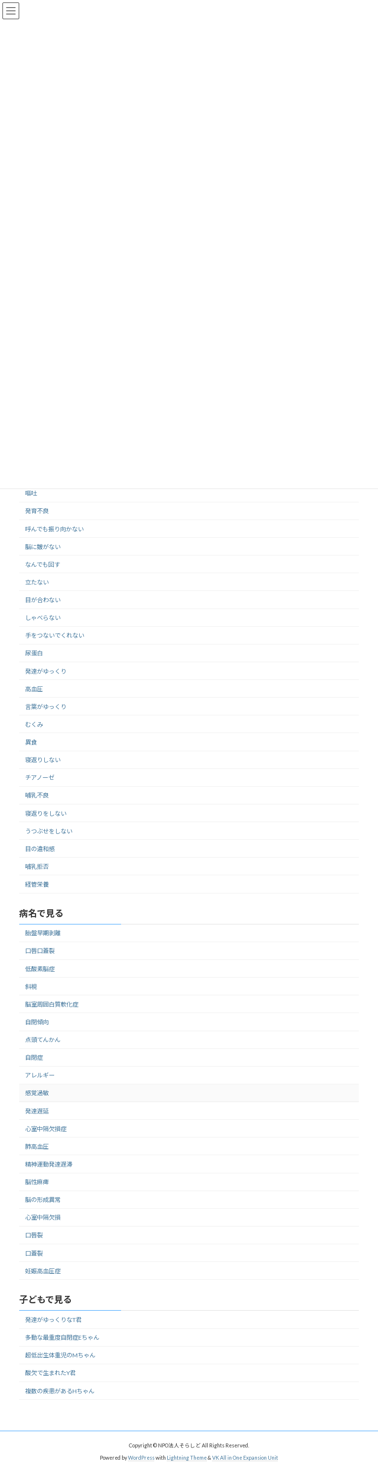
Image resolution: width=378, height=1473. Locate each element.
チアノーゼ (39, 778)
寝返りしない (43, 760)
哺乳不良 (37, 795)
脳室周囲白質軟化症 (51, 1004)
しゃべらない (43, 617)
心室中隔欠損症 (45, 1129)
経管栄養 (37, 884)
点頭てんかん (43, 1039)
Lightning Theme (187, 1458)
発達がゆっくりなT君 (53, 1319)
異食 (31, 742)
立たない (37, 582)
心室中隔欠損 (43, 1218)
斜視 (31, 986)
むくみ (34, 724)
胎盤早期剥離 (43, 933)
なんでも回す (42, 564)
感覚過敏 (37, 1093)
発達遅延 (37, 1111)
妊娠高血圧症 (43, 1271)
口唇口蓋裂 (40, 951)
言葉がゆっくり (45, 706)
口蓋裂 (34, 1253)
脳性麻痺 (37, 1182)
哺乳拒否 (37, 866)
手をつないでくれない (54, 636)
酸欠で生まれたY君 (50, 1373)
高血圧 (34, 689)
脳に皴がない (43, 547)
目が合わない (43, 600)
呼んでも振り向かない (54, 529)
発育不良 (37, 511)
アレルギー (40, 1075)
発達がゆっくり (45, 671)
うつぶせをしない (48, 831)
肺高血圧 (37, 1146)
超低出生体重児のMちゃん (60, 1355)
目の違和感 (40, 849)
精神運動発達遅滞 (48, 1164)
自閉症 (34, 1058)
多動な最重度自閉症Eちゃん (62, 1337)
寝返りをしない (45, 813)
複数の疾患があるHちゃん (59, 1391)
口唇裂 (34, 1235)
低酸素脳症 (40, 969)
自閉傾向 (37, 1022)
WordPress (141, 1458)
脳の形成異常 (43, 1200)
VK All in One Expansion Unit (245, 1458)
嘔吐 (31, 493)
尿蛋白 (34, 653)
